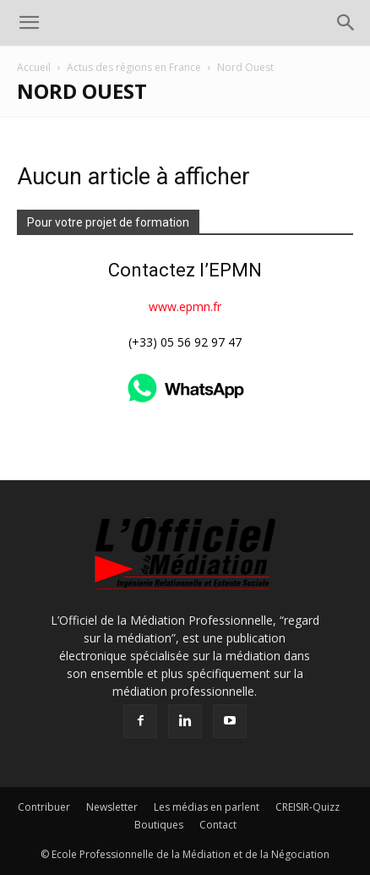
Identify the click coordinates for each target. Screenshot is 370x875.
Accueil (34, 67)
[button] (29, 23)
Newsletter (112, 807)
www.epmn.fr (185, 306)
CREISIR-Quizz (307, 807)
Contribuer (44, 807)
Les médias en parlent (206, 807)
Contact (218, 825)
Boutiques (158, 825)
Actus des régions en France (134, 67)
